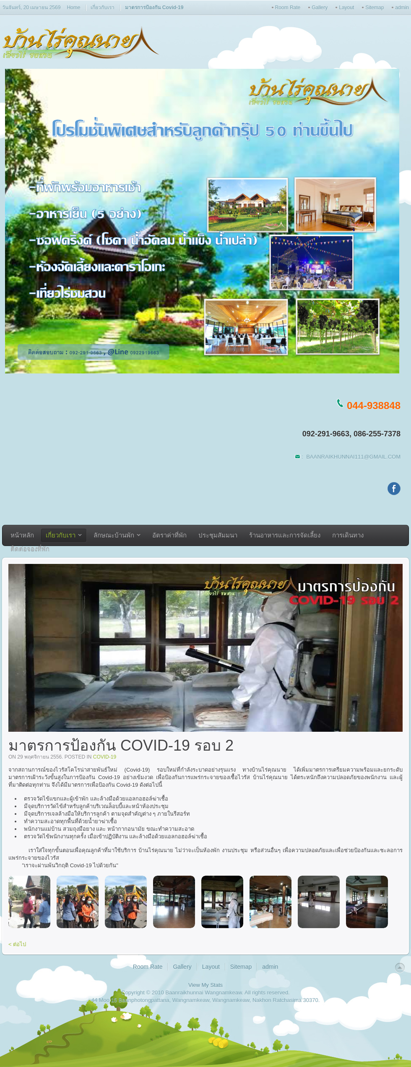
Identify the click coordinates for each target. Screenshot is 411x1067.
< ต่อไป (17, 944)
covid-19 (104, 757)
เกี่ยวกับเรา (102, 7)
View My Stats (205, 985)
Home (73, 7)
